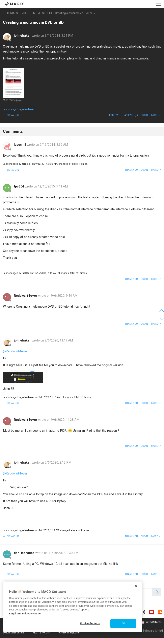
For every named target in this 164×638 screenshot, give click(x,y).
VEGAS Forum (41, 632)
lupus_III (20, 144)
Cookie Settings (90, 623)
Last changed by (19, 109)
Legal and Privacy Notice (25, 613)
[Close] (135, 586)
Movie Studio (42, 13)
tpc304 (19, 186)
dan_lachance (24, 553)
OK (123, 623)
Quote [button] (145, 115)
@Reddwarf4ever (15, 351)
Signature (12, 115)
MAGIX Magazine (69, 632)
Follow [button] (114, 115)
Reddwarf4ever (26, 295)
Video (25, 13)
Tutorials (10, 13)
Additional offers (13, 632)
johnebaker (23, 35)
